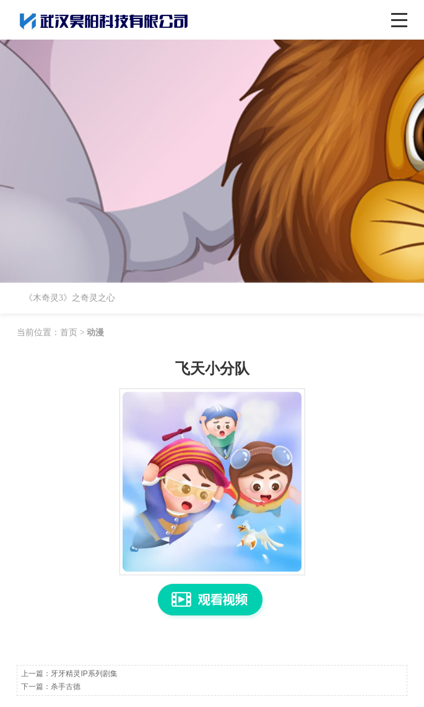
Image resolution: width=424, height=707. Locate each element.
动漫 (95, 332)
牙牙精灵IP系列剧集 (84, 673)
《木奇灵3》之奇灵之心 (69, 297)
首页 (68, 332)
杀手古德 (65, 686)
